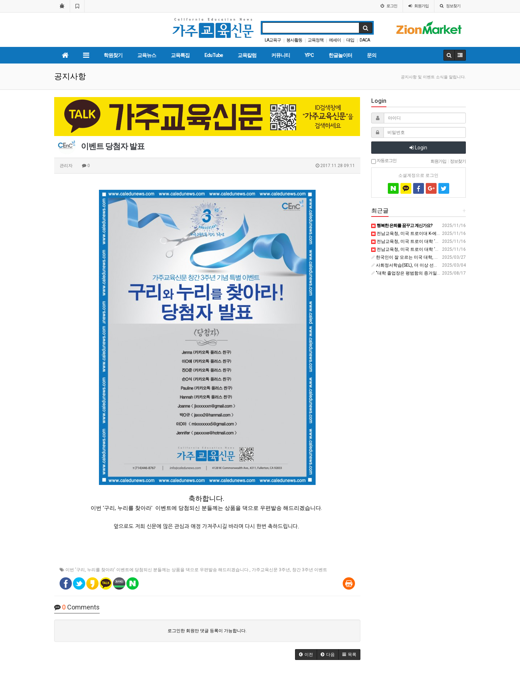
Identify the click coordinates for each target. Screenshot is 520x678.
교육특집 (180, 55)
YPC (309, 55)
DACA (365, 40)
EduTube (213, 55)
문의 (371, 55)
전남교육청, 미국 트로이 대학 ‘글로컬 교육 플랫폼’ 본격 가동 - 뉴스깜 (439, 249)
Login (418, 147)
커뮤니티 (280, 55)
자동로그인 (383, 161)
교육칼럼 (247, 55)
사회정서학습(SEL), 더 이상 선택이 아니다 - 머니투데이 (426, 265)
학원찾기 (113, 55)
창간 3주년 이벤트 (309, 569)
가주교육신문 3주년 (271, 569)
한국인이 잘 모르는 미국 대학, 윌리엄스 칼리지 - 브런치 (426, 257)
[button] (306, 654)
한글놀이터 (340, 55)
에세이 (335, 40)
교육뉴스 (146, 55)
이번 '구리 (75, 569)
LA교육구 (273, 40)
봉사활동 (294, 40)
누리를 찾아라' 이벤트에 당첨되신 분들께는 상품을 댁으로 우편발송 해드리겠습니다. (168, 569)
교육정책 (316, 40)
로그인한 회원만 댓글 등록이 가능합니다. (207, 630)
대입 (350, 40)
